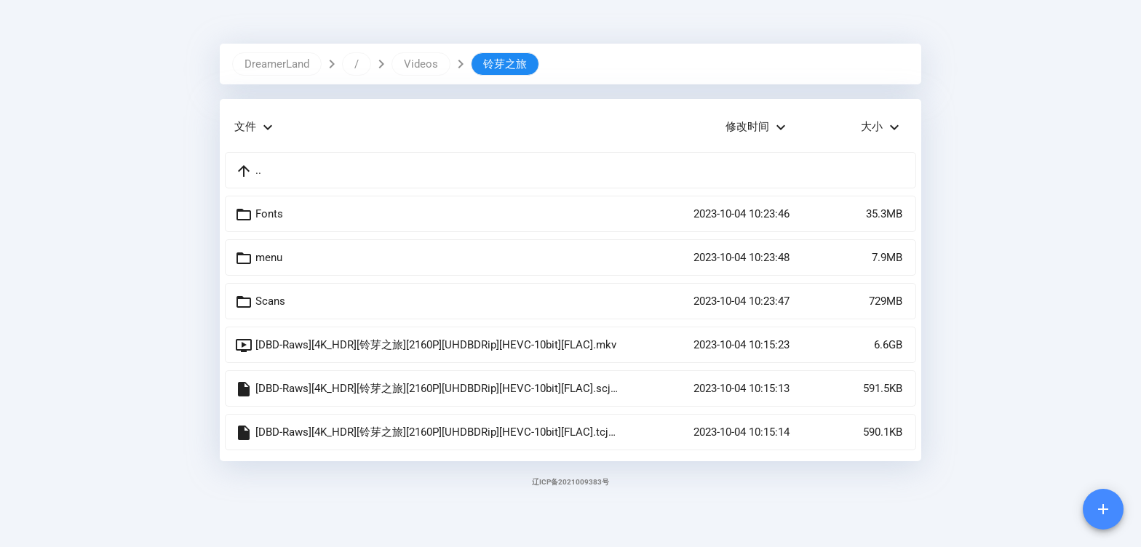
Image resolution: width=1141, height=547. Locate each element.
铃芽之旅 (505, 64)
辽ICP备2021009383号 (570, 482)
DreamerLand (276, 64)
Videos (421, 64)
